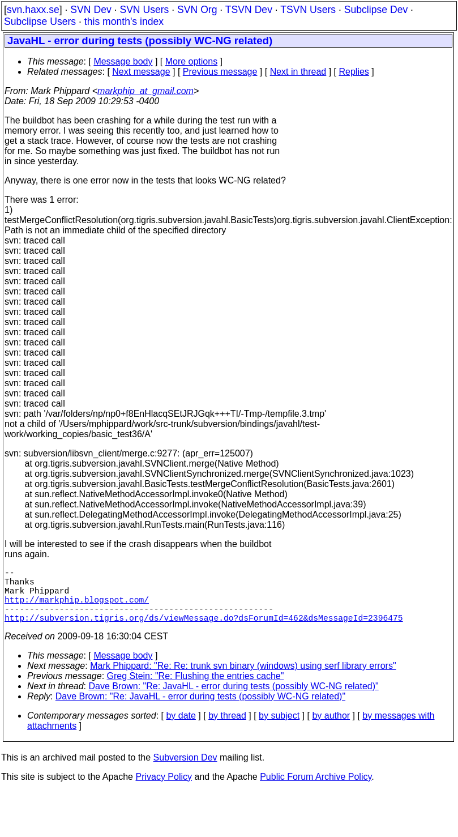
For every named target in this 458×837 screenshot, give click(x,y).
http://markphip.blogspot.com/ (77, 608)
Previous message (220, 71)
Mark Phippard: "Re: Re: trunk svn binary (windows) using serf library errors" (243, 679)
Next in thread (298, 71)
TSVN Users (308, 9)
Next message (141, 71)
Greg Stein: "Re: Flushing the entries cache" (195, 689)
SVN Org (197, 9)
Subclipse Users (40, 21)
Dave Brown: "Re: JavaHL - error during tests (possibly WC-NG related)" (234, 699)
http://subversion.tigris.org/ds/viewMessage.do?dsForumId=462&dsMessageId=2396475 (204, 631)
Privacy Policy (163, 790)
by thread (227, 729)
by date (180, 729)
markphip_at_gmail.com (145, 91)
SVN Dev (90, 9)
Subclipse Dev (376, 9)
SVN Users (144, 9)
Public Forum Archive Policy (315, 790)
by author (331, 729)
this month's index (124, 21)
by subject (279, 729)
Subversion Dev (185, 771)
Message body (122, 61)
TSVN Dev (248, 9)
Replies (354, 71)
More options (191, 61)
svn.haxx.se (33, 9)
